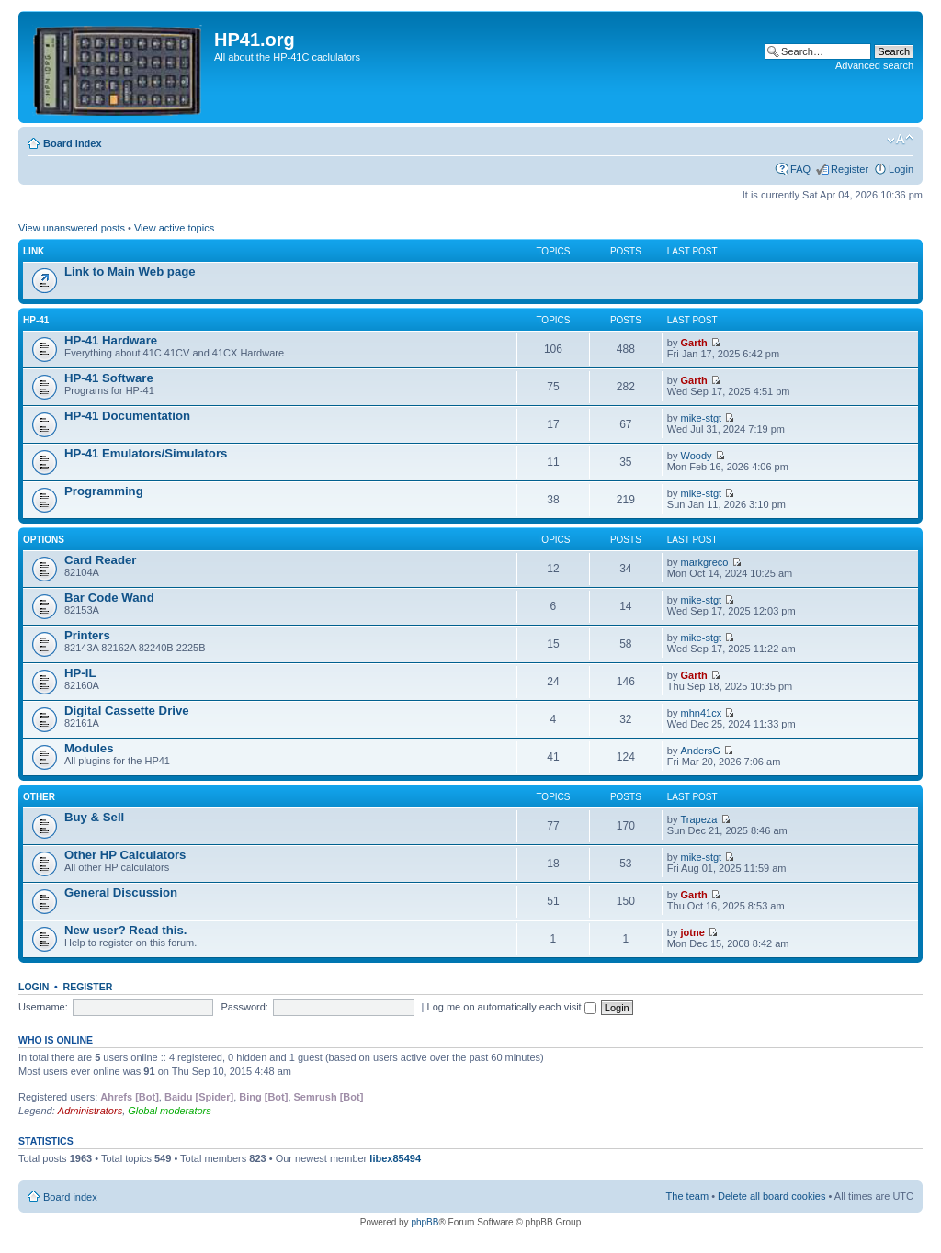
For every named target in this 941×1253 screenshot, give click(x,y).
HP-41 (36, 320)
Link (33, 251)
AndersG (700, 750)
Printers (87, 635)
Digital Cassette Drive (126, 710)
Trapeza (699, 819)
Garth (694, 342)
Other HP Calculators (125, 855)
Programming (103, 491)
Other (39, 797)
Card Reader (100, 560)
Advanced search (874, 65)
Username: (43, 1006)
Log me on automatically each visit (511, 1006)
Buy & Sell (94, 817)
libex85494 (395, 1158)
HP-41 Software (108, 378)
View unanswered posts (71, 227)
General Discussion (120, 892)
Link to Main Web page (130, 271)
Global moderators (169, 1110)
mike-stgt (701, 417)
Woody (696, 455)
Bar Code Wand (109, 597)
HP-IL (80, 673)
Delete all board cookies (771, 1196)
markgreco (705, 562)
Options (43, 540)
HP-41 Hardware (110, 340)
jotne (693, 932)
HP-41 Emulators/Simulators (145, 453)
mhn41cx (701, 712)
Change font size (900, 139)
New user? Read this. (125, 930)
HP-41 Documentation (127, 416)
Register (849, 169)
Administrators (90, 1110)
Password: (244, 1006)
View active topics (174, 227)
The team (687, 1196)
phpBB (424, 1222)
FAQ (800, 169)
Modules (88, 748)
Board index (72, 143)
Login (901, 169)
